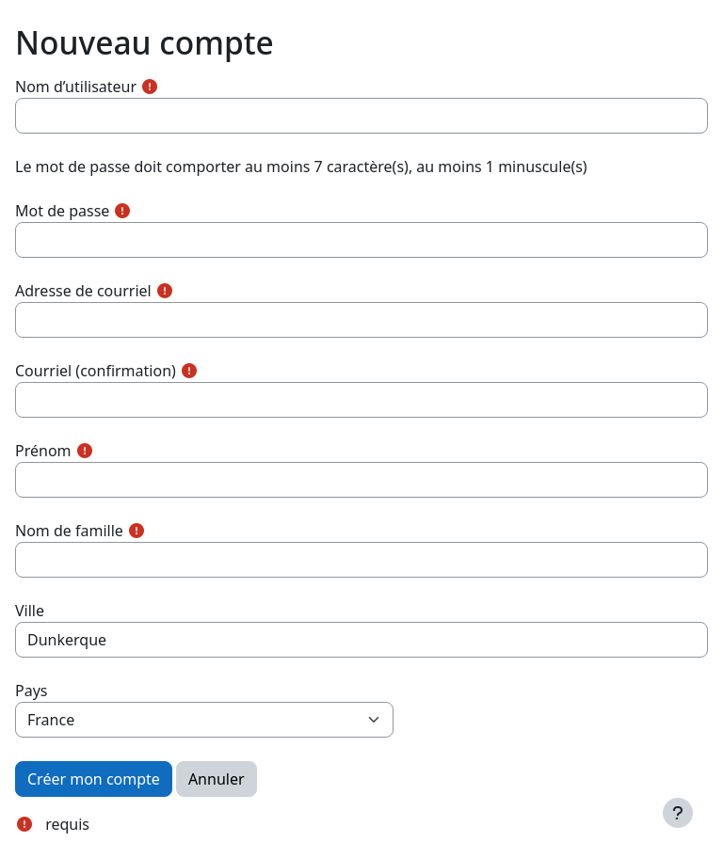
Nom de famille (69, 530)
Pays (31, 690)
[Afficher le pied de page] (678, 813)
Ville (29, 610)
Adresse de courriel (83, 290)
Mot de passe (62, 210)
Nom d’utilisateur (76, 86)
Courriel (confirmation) (95, 370)
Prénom (43, 450)
